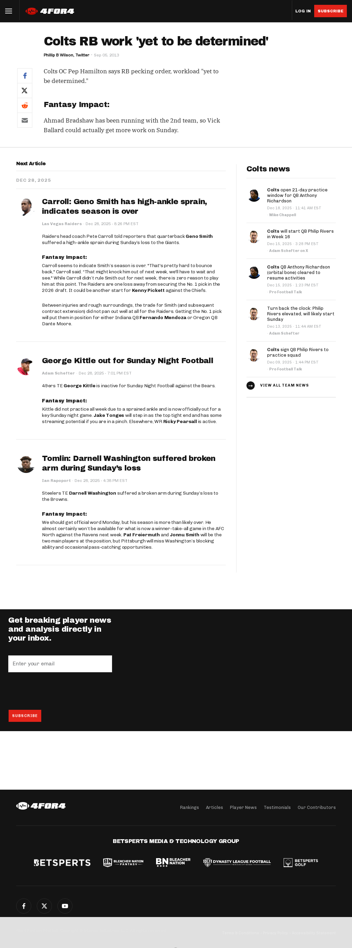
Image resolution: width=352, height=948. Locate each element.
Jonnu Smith (184, 535)
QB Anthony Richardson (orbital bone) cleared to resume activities (298, 272)
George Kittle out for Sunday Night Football (127, 361)
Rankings (189, 807)
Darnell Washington (92, 493)
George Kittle (79, 386)
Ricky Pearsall (180, 421)
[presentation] (60, 690)
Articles (214, 807)
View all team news (284, 385)
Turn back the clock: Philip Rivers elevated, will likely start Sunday (300, 314)
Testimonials (277, 807)
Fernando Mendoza (163, 317)
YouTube (65, 906)
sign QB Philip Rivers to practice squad (298, 352)
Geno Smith (199, 236)
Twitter (44, 906)
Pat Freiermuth (141, 535)
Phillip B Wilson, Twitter (66, 55)
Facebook (24, 906)
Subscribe (330, 11)
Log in (303, 11)
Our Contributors (317, 807)
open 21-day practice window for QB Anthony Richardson (297, 195)
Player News (243, 807)
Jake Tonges (109, 415)
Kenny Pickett (148, 290)
